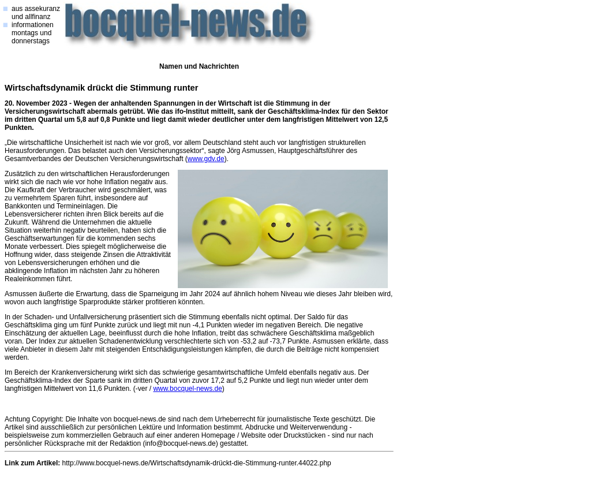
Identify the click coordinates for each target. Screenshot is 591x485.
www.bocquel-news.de (187, 389)
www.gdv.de (206, 159)
